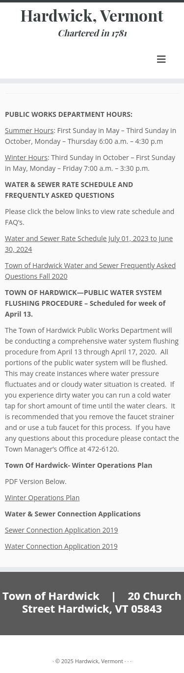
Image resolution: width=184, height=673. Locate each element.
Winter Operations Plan (42, 497)
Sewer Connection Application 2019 (61, 530)
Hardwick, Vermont (92, 15)
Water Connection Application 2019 (61, 546)
